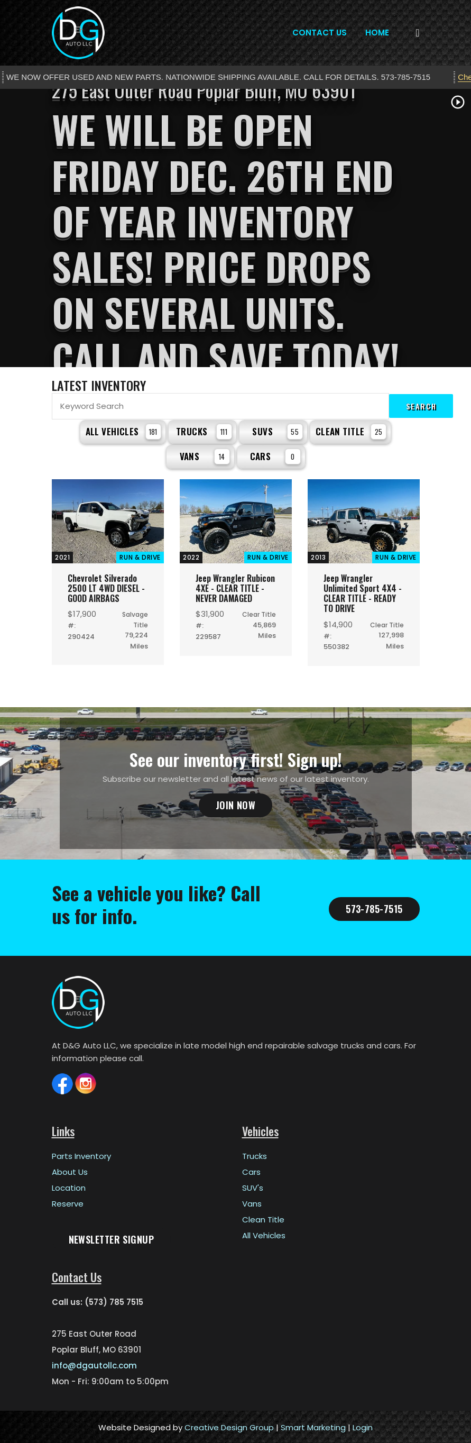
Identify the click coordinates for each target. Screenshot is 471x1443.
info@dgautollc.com (94, 1363)
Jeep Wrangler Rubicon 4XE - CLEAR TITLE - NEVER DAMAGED (235, 586)
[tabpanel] (235, 228)
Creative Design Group (229, 1425)
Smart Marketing (313, 1425)
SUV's (252, 1186)
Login (363, 1425)
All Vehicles (123, 431)
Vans (205, 455)
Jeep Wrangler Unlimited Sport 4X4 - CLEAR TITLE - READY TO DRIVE (363, 592)
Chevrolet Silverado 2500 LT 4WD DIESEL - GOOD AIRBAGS (106, 586)
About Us (70, 1170)
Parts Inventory (81, 1154)
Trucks (204, 431)
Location (69, 1186)
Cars (275, 455)
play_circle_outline (458, 102)
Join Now (236, 803)
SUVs (277, 431)
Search (421, 406)
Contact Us (319, 32)
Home (377, 32)
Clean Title (351, 431)
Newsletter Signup (111, 1238)
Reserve (68, 1202)
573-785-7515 (374, 907)
